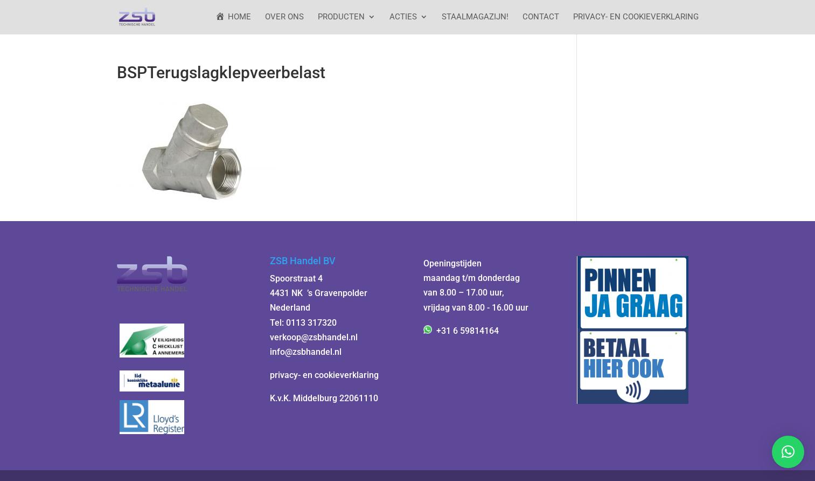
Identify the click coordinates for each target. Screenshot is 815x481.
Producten (341, 17)
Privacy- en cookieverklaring (636, 17)
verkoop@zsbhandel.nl (314, 337)
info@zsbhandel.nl (306, 352)
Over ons (284, 17)
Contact (541, 17)
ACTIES (403, 17)
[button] (788, 452)
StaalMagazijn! (475, 17)
